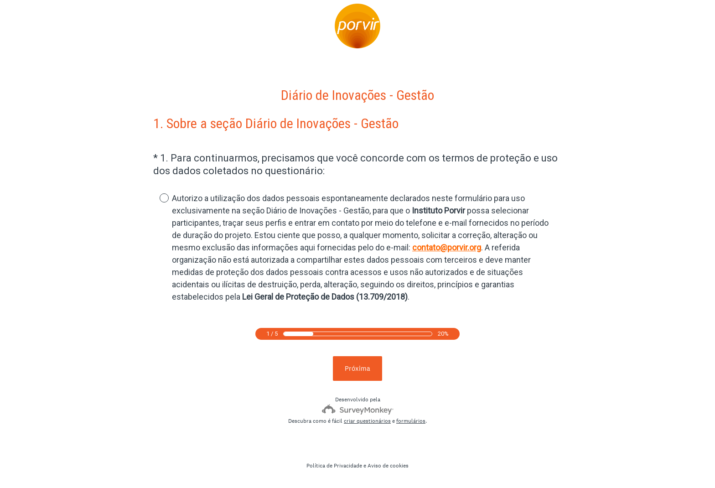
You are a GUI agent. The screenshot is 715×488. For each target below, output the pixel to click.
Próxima (357, 368)
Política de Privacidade (334, 465)
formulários (410, 421)
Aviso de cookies (388, 465)
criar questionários (367, 421)
